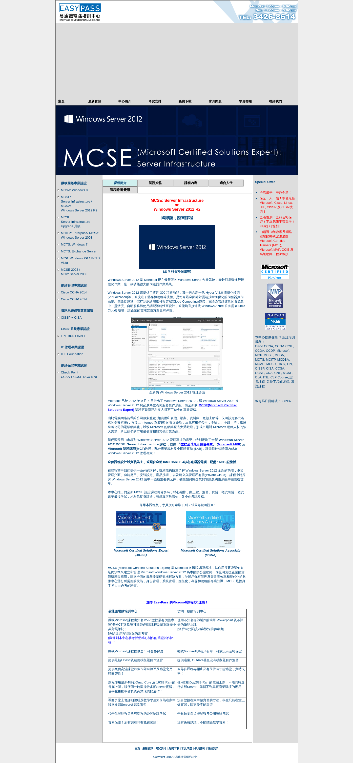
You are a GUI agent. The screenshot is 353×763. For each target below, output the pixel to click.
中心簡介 (124, 101)
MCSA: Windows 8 (74, 190)
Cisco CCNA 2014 (74, 292)
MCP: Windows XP (74, 258)
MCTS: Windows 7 (74, 244)
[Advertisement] (177, 59)
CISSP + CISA (71, 317)
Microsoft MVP (229, 444)
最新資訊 (94, 101)
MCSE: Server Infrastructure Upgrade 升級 (75, 221)
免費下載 (185, 101)
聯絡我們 (275, 101)
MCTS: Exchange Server (79, 251)
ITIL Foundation (72, 354)
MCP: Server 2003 (74, 274)
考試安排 (154, 101)
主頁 (61, 101)
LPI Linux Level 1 (73, 336)
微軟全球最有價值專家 (197, 444)
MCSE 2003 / (70, 269)
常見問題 (215, 101)
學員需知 (245, 101)
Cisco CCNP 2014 (74, 299)
